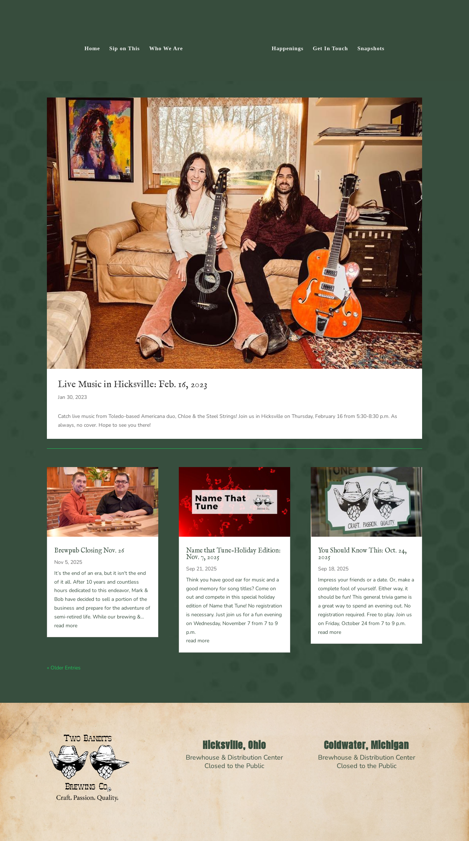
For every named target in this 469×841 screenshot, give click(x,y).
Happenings (285, 46)
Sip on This (127, 46)
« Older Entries (64, 667)
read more (65, 625)
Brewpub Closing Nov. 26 (89, 551)
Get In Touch (328, 46)
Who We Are (168, 46)
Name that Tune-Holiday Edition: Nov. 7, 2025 (233, 554)
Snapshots (368, 46)
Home (94, 46)
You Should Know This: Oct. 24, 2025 (362, 554)
